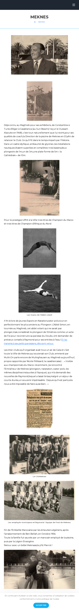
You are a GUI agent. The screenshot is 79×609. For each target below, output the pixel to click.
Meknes (41, 22)
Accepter (41, 605)
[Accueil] (35, 22)
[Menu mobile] (73, 5)
